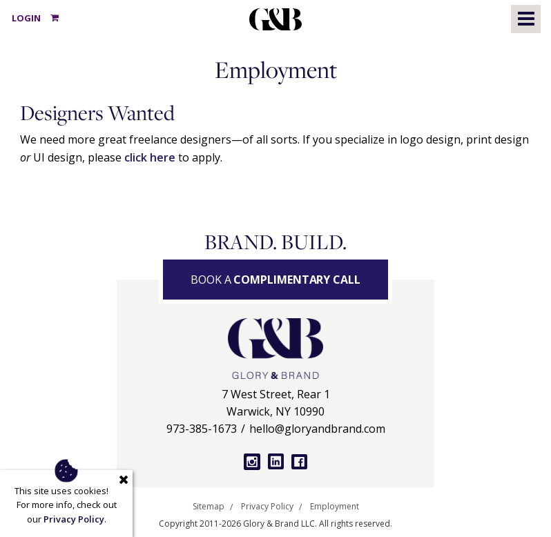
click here (149, 157)
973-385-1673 (201, 428)
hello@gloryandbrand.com (317, 428)
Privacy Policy (267, 506)
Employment (334, 506)
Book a (275, 279)
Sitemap (208, 506)
